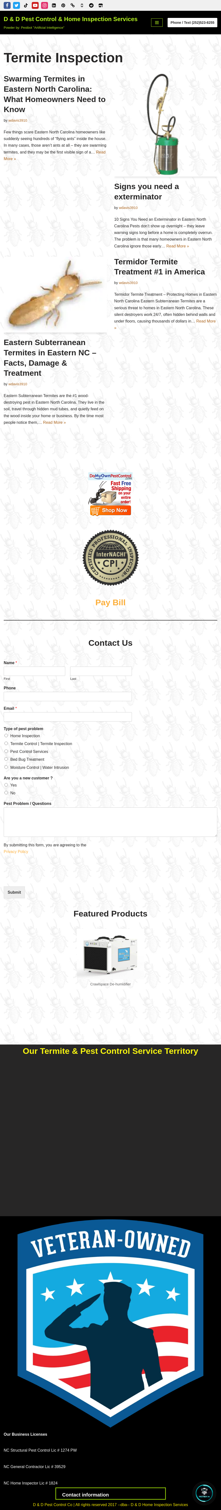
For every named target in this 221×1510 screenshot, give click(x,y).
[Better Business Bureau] (72, 5)
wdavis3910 (17, 120)
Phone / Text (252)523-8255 (192, 23)
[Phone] (68, 696)
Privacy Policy (16, 852)
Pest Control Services (29, 751)
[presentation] (41, 878)
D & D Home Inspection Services (159, 1505)
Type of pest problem (23, 729)
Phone (10, 688)
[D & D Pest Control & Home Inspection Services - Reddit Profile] (91, 5)
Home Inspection (25, 736)
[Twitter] (16, 5)
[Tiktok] (25, 5)
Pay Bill (110, 602)
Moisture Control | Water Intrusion (39, 767)
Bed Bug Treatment (27, 759)
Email (10, 708)
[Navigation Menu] (157, 22)
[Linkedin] (53, 5)
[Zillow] (100, 5)
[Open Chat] (204, 1493)
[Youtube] (35, 5)
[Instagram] (44, 5)
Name (10, 663)
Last (73, 679)
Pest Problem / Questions (27, 803)
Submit (14, 892)
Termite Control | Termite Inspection (41, 744)
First (7, 679)
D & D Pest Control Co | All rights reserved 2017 (75, 1505)
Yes (13, 785)
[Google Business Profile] (82, 5)
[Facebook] (7, 5)
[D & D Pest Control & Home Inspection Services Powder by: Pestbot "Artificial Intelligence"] (71, 22)
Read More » (177, 246)
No (12, 793)
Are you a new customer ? (28, 778)
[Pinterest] (63, 5)
